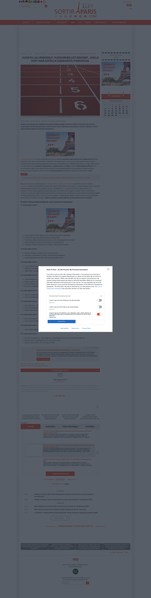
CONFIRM (61, 321)
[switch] (99, 300)
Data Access (75, 328)
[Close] (109, 270)
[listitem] (75, 296)
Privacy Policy (86, 328)
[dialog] (75, 299)
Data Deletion (64, 328)
